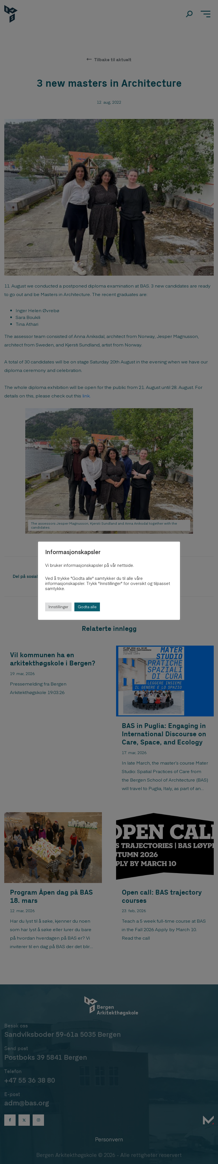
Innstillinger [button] (58, 606)
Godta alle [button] (87, 606)
